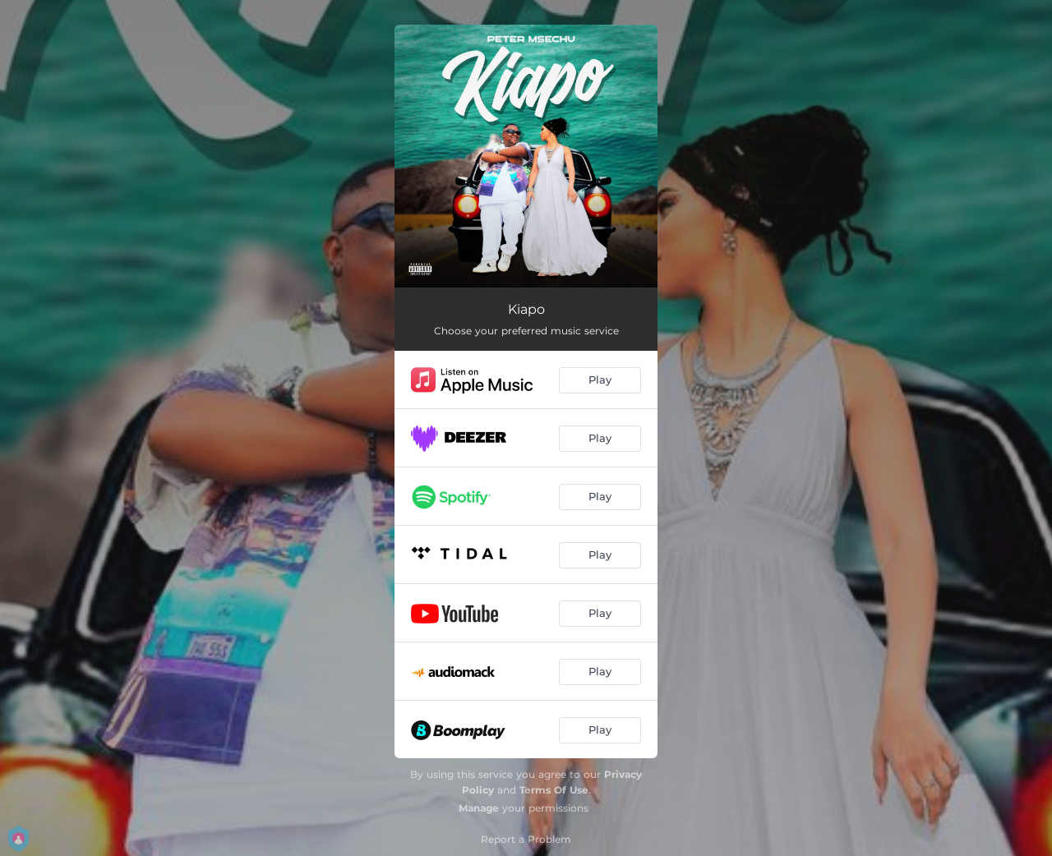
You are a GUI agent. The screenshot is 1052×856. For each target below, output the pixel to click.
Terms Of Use (553, 790)
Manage (479, 808)
